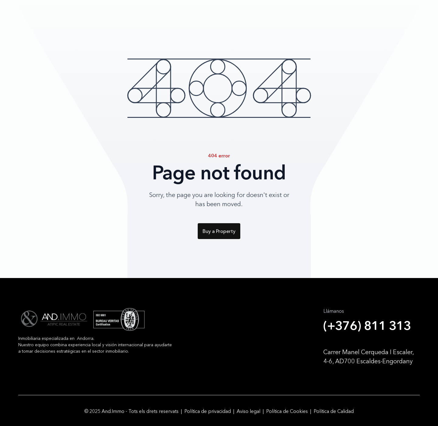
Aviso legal (248, 411)
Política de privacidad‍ (207, 411)
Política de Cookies (287, 411)
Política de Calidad (334, 411)
